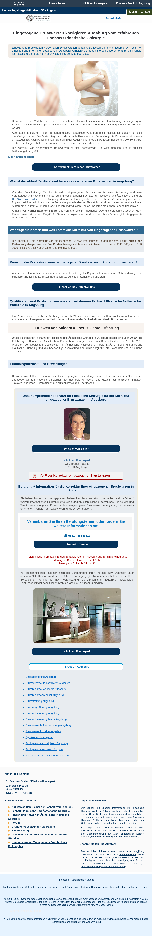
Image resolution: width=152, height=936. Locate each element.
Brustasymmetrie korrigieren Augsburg (48, 683)
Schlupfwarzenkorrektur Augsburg (45, 749)
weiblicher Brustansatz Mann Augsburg (48, 755)
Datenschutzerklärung (82, 880)
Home (6, 10)
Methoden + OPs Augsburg (42, 10)
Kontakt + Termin (77, 544)
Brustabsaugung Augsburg (41, 676)
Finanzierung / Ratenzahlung (77, 287)
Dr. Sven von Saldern (26, 199)
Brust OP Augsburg (77, 666)
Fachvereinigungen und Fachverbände (103, 866)
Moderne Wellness (13, 887)
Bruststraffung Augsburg (40, 701)
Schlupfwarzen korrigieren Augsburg (47, 743)
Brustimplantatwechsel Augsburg (45, 695)
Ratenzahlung (20, 830)
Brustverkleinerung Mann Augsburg (46, 719)
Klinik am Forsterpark (77, 460)
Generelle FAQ (113, 18)
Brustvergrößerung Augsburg (42, 707)
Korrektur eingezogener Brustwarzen (77, 167)
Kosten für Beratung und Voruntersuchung (114, 836)
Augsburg (17, 10)
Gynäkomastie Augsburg (40, 737)
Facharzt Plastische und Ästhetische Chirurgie (41, 810)
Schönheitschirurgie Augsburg (25, 911)
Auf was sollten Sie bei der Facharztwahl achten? (42, 807)
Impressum (63, 880)
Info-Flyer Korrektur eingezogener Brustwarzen (74, 475)
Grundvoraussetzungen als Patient (33, 826)
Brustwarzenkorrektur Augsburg (44, 731)
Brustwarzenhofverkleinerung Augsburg (49, 725)
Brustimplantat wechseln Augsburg (46, 688)
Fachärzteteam (127, 854)
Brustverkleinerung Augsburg (42, 713)
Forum (16, 822)
